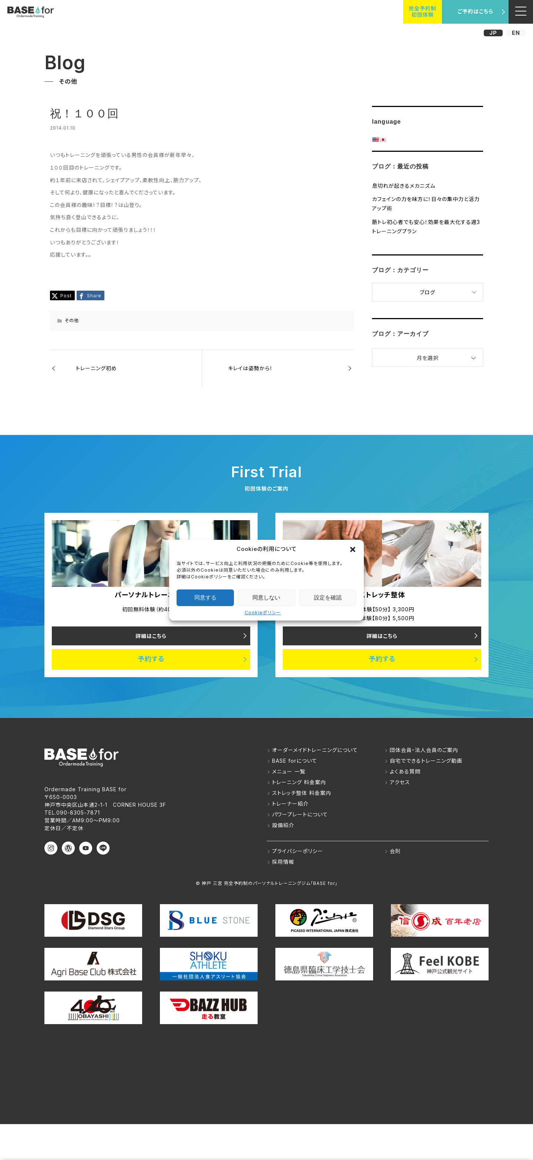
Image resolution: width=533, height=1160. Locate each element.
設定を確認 (328, 597)
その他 (72, 320)
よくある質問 (405, 772)
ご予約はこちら (475, 11)
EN (516, 33)
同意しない (266, 597)
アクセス (400, 782)
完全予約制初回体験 (422, 11)
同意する (205, 597)
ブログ (427, 292)
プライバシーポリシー (297, 851)
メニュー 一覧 (288, 772)
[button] (352, 549)
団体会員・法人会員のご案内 (424, 750)
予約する (151, 659)
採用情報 (283, 862)
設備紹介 (283, 825)
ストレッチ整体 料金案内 (301, 793)
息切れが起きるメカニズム (403, 186)
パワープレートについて (300, 815)
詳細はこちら (151, 636)
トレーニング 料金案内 (299, 782)
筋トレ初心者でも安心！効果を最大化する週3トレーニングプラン (426, 226)
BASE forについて (294, 761)
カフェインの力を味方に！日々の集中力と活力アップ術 (426, 203)
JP (493, 33)
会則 (395, 851)
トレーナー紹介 (290, 804)
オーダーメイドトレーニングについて (315, 750)
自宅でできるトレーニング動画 (426, 761)
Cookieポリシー (263, 612)
